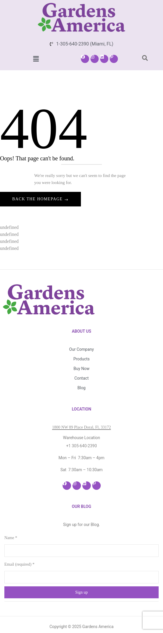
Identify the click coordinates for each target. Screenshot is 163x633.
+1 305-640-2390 (81, 431)
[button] (36, 58)
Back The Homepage (38, 199)
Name (10, 524)
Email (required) (19, 550)
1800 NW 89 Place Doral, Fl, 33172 (81, 413)
